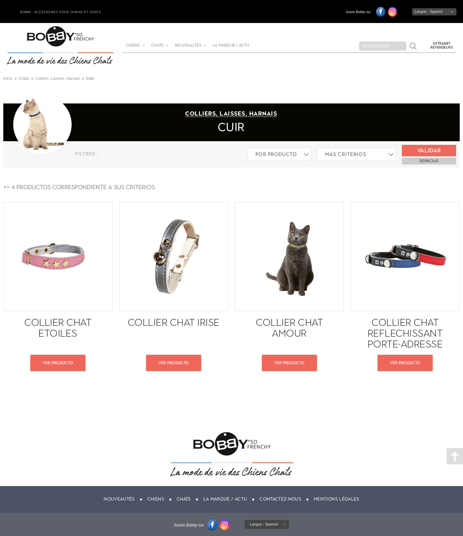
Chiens (133, 45)
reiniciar (429, 161)
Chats (157, 45)
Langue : (429, 11)
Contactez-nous (280, 499)
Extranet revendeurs (441, 45)
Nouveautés (188, 45)
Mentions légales (336, 499)
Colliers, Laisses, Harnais (57, 78)
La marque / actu (231, 45)
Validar (429, 150)
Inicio (7, 78)
